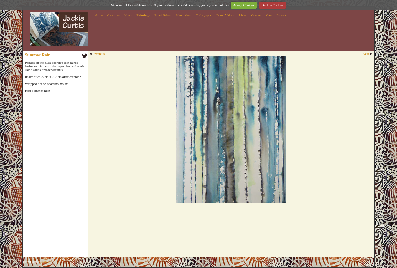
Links (242, 15)
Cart (269, 15)
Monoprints (183, 15)
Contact (256, 15)
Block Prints (162, 15)
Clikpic (44, 261)
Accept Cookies (243, 5)
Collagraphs (204, 15)
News (128, 15)
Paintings (143, 15)
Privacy (282, 15)
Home (99, 15)
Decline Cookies (272, 5)
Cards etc (113, 15)
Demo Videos (225, 15)
